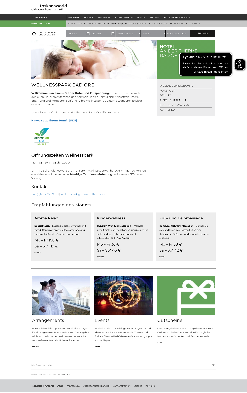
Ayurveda (167, 109)
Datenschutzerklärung (96, 386)
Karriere (151, 386)
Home (34, 374)
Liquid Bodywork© (174, 105)
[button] (74, 17)
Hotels (43, 374)
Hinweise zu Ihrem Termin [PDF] (54, 120)
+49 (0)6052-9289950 (45, 194)
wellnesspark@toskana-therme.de (83, 194)
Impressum (73, 386)
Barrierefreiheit (122, 386)
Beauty (165, 95)
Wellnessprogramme (176, 85)
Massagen (167, 90)
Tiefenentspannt (173, 100)
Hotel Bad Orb (40, 23)
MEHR (35, 346)
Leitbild (138, 386)
